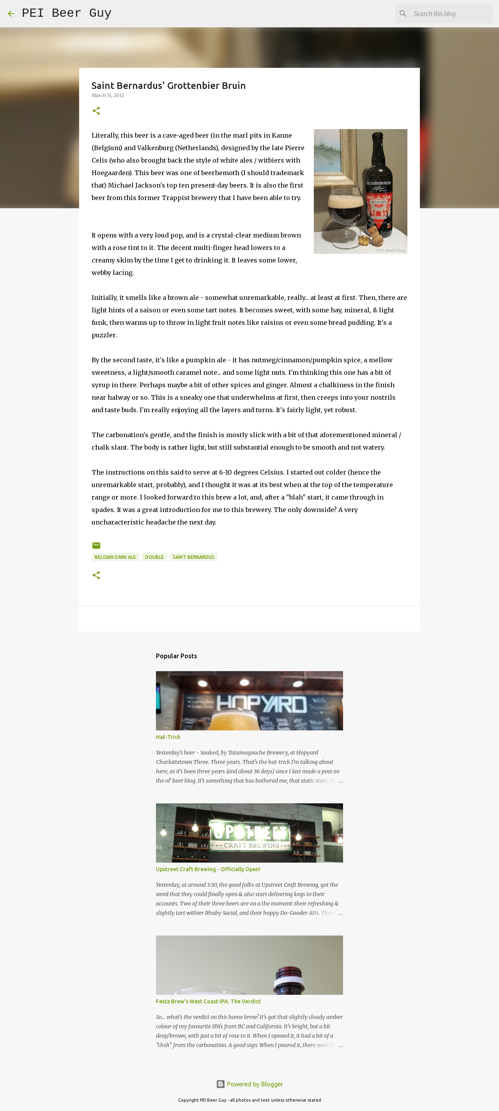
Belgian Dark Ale (115, 557)
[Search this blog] (452, 13)
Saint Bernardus (193, 557)
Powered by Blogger (249, 1084)
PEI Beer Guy (66, 13)
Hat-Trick (168, 737)
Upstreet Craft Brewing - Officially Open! (208, 869)
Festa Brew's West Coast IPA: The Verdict (208, 1001)
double (154, 557)
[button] (96, 111)
